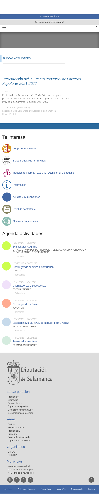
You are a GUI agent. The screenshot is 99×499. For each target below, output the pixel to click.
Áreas (11, 419)
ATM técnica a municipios (21, 469)
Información (19, 185)
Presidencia (14, 430)
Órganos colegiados (18, 406)
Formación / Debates (25, 345)
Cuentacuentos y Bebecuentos (29, 285)
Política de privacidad (26, 489)
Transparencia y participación (49, 22)
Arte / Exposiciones (24, 326)
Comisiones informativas (20, 409)
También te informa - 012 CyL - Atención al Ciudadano (43, 172)
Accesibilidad (46, 489)
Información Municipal (19, 466)
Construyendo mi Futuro (26, 304)
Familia (17, 271)
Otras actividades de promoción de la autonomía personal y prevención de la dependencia (49, 251)
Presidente (13, 396)
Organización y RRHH (19, 440)
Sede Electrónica (50, 16)
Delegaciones (15, 403)
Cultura (11, 424)
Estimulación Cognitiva (25, 246)
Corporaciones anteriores (20, 413)
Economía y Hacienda (19, 437)
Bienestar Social (16, 427)
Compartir (4, 126)
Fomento (12, 434)
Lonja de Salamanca (24, 148)
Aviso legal (8, 489)
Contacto (91, 489)
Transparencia (77, 489)
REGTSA (12, 455)
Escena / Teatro (22, 289)
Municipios (15, 461)
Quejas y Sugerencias (25, 221)
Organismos (16, 447)
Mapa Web (61, 489)
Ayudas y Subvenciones (26, 197)
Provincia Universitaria (25, 341)
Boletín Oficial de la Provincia (29, 160)
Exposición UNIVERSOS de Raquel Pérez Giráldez (40, 322)
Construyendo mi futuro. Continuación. (33, 267)
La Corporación (18, 392)
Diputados (13, 400)
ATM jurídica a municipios (21, 472)
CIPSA (11, 451)
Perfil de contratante (24, 209)
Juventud (18, 308)
